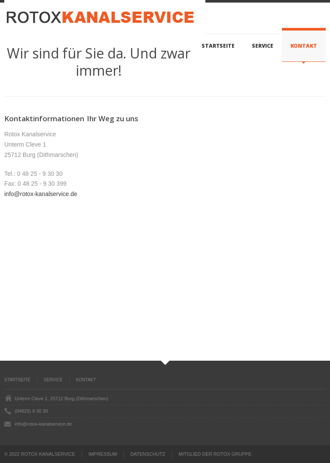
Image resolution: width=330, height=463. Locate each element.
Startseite (218, 45)
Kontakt (303, 45)
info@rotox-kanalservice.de (40, 193)
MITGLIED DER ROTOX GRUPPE (215, 454)
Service (262, 45)
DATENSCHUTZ (147, 454)
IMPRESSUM (103, 454)
